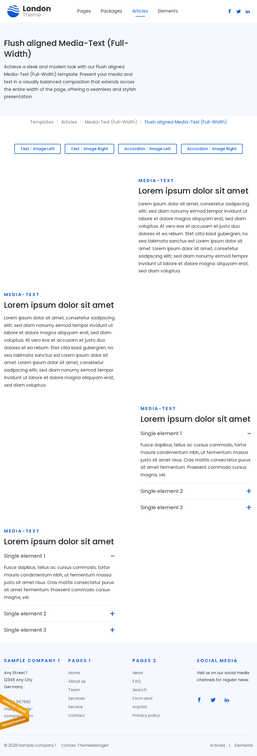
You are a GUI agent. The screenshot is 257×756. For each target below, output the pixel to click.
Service (75, 707)
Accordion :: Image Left (147, 149)
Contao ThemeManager (85, 745)
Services (76, 698)
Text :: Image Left (37, 149)
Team (74, 690)
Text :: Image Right (89, 149)
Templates (41, 122)
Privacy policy (146, 715)
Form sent (143, 698)
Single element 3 (162, 507)
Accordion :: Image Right (212, 149)
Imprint (140, 707)
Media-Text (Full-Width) (111, 122)
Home (74, 673)
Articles (140, 11)
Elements (168, 11)
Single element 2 (162, 491)
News (138, 673)
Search (140, 690)
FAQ (137, 681)
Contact (76, 715)
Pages (84, 11)
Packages (111, 11)
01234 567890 (17, 702)
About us (77, 681)
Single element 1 (161, 433)
